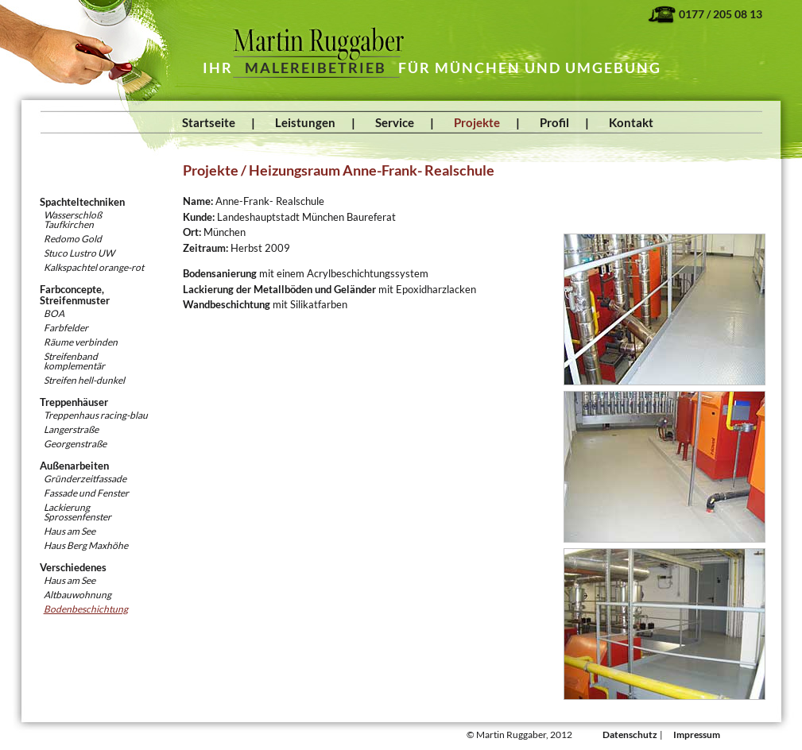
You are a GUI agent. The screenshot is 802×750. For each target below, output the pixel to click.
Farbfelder (66, 328)
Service (394, 122)
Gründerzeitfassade (85, 479)
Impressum (696, 734)
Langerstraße (71, 429)
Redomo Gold (73, 239)
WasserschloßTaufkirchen (73, 219)
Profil (554, 122)
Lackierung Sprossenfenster (77, 512)
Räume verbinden (81, 342)
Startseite (208, 122)
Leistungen (305, 122)
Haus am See (69, 531)
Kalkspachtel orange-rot (94, 267)
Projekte (477, 122)
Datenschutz (629, 734)
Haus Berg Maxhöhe (86, 545)
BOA (54, 313)
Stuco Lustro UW (79, 253)
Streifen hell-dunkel (84, 380)
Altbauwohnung (77, 595)
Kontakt (631, 122)
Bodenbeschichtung (86, 609)
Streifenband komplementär (74, 361)
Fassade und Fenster (86, 493)
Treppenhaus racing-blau (96, 415)
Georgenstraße (75, 444)
